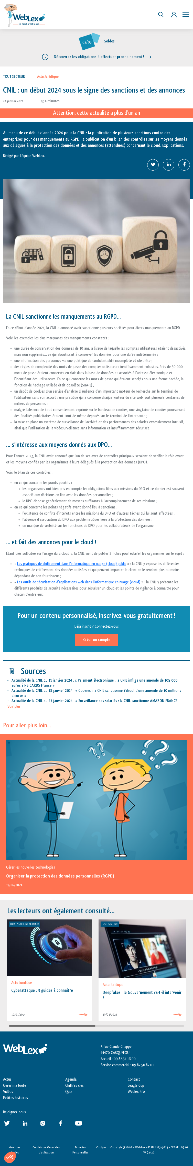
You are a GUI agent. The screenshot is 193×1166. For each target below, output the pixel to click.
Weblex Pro (136, 1092)
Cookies (101, 1147)
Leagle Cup (136, 1085)
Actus (7, 1079)
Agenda (71, 1079)
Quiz (68, 1092)
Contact (134, 1079)
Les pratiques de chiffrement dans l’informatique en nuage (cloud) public (71, 564)
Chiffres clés (74, 1085)
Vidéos (8, 1092)
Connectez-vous (107, 626)
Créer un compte (96, 640)
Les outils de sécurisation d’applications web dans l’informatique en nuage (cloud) (78, 582)
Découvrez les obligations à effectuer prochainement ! (99, 57)
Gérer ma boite (14, 1085)
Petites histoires (15, 1098)
